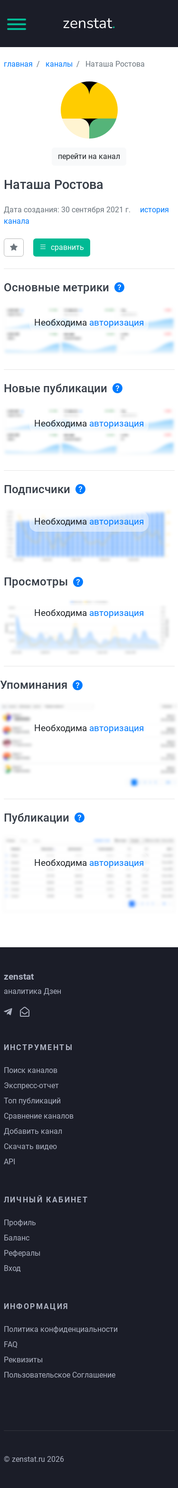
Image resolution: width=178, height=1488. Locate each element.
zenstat (89, 23)
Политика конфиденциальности (61, 1329)
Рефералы (22, 1253)
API (9, 1161)
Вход (12, 1268)
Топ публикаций (32, 1100)
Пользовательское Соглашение (59, 1374)
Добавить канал (33, 1131)
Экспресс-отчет (31, 1085)
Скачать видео (30, 1146)
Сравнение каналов (39, 1116)
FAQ (11, 1344)
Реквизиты (23, 1359)
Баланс (16, 1237)
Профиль (20, 1222)
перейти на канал (89, 156)
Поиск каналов (30, 1070)
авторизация (116, 322)
